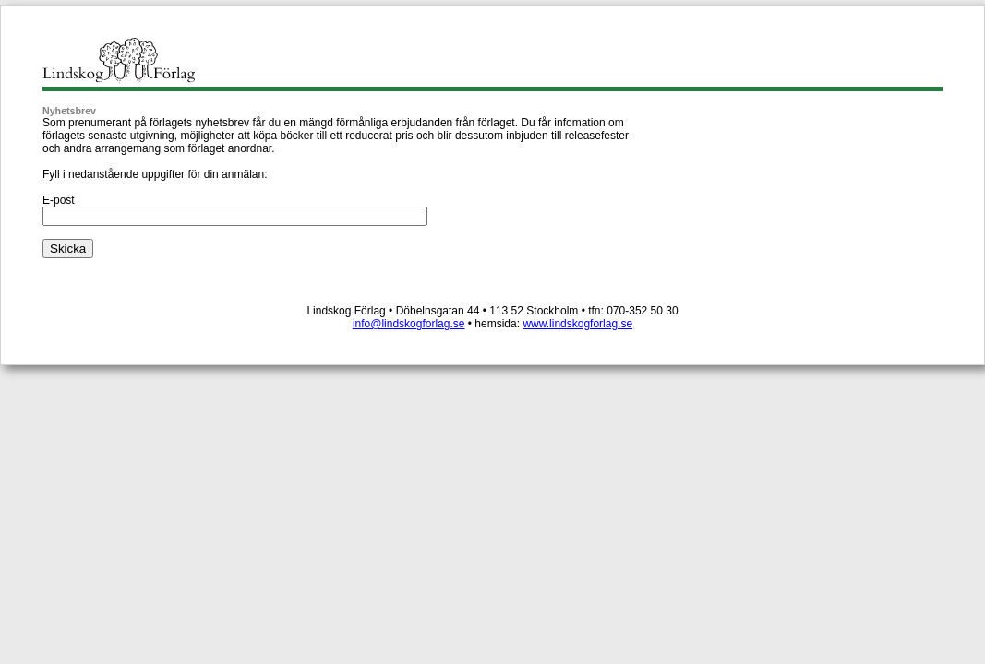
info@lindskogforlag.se (409, 323)
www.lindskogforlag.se (577, 323)
